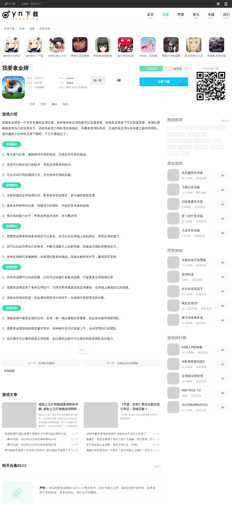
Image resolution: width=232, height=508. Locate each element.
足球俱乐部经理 (192, 376)
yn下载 (12, 3)
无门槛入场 (203, 127)
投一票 (98, 80)
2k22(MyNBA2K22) (195, 404)
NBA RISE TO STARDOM (191, 390)
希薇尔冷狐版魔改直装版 (171, 56)
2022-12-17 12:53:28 (76, 87)
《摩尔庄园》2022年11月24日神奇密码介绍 (30, 439)
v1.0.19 (38, 83)
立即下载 (164, 81)
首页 (150, 14)
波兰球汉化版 (125, 55)
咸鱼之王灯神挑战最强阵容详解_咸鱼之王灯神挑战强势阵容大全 (58, 407)
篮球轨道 (188, 274)
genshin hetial (11, 55)
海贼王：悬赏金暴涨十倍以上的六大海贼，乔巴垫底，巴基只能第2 (119, 439)
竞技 (43, 104)
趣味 (54, 104)
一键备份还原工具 (179, 140)
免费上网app (176, 134)
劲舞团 (220, 127)
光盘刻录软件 (197, 134)
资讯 (196, 14)
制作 (189, 127)
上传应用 (151, 68)
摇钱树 (173, 153)
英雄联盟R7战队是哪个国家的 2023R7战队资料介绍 (35, 433)
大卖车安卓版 (191, 230)
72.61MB (39, 87)
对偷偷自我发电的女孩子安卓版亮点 (102, 56)
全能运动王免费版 (127, 363)
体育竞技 (44, 28)
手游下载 (9, 28)
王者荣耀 (201, 147)
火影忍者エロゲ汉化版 (57, 56)
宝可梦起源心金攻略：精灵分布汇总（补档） (112, 444)
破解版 (69, 83)
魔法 (185, 153)
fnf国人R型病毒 (192, 347)
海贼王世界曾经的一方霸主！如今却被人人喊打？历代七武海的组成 (119, 450)
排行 (226, 14)
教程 (216, 140)
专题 (211, 14)
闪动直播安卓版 (192, 201)
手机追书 (185, 147)
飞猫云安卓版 (191, 187)
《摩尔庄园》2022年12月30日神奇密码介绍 (30, 444)
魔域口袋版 (202, 140)
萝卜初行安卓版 (192, 216)
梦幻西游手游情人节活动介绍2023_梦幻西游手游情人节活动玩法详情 (37, 450)
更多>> (158, 466)
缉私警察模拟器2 (193, 361)
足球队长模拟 (46, 363)
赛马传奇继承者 (192, 317)
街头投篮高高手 (192, 288)
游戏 (32, 28)
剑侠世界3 (175, 127)
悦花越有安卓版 (192, 172)
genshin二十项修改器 (34, 56)
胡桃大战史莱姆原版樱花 (80, 56)
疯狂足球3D (190, 303)
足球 (32, 104)
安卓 (165, 14)
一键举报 (176, 68)
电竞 (171, 147)
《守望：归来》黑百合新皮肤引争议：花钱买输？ (140, 407)
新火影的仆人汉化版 (194, 56)
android (69, 78)
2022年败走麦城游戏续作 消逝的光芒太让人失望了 (116, 433)
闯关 (65, 104)
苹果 (180, 14)
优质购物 (216, 147)
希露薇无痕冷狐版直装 (216, 56)
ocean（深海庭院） (148, 56)
